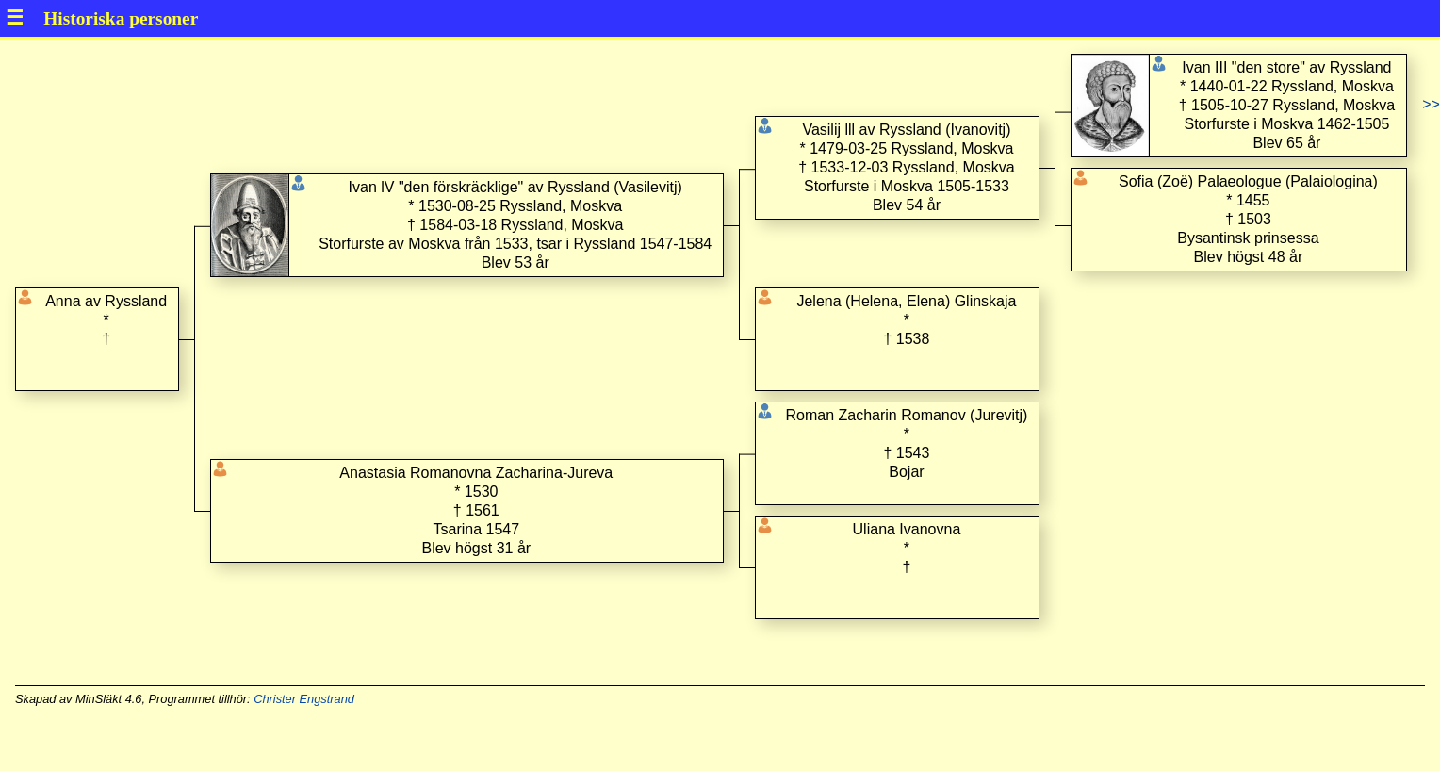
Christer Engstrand (304, 699)
